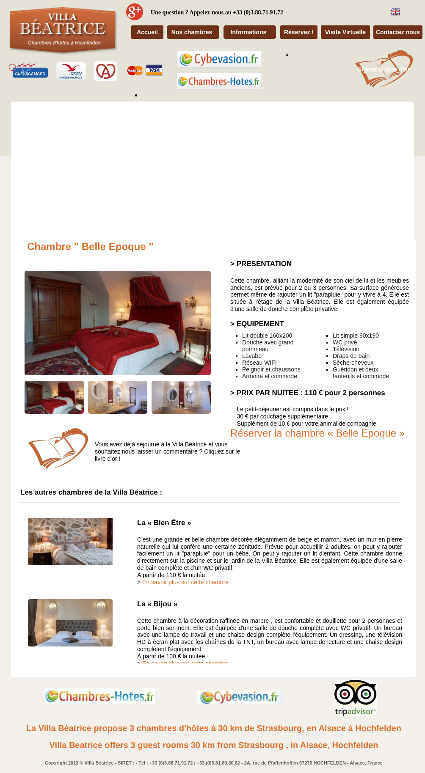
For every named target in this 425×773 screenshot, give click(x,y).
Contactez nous (398, 32)
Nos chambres (191, 32)
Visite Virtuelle (345, 32)
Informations (249, 32)
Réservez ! (299, 32)
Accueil (147, 32)
